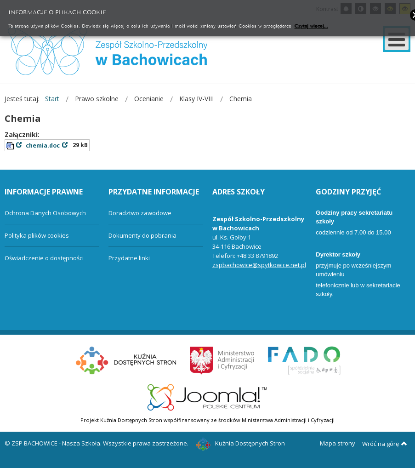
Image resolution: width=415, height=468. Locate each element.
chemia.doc (43, 145)
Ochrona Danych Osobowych (45, 213)
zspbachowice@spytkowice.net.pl (259, 265)
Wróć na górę (384, 443)
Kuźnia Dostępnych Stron (240, 443)
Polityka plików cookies (37, 235)
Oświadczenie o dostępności (44, 258)
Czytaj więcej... (311, 25)
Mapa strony (337, 443)
